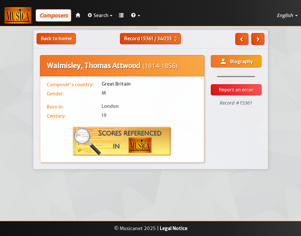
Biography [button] (236, 61)
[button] (135, 15)
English (287, 15)
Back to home (56, 39)
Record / (151, 39)
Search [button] (100, 15)
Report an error (236, 90)
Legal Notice (173, 228)
